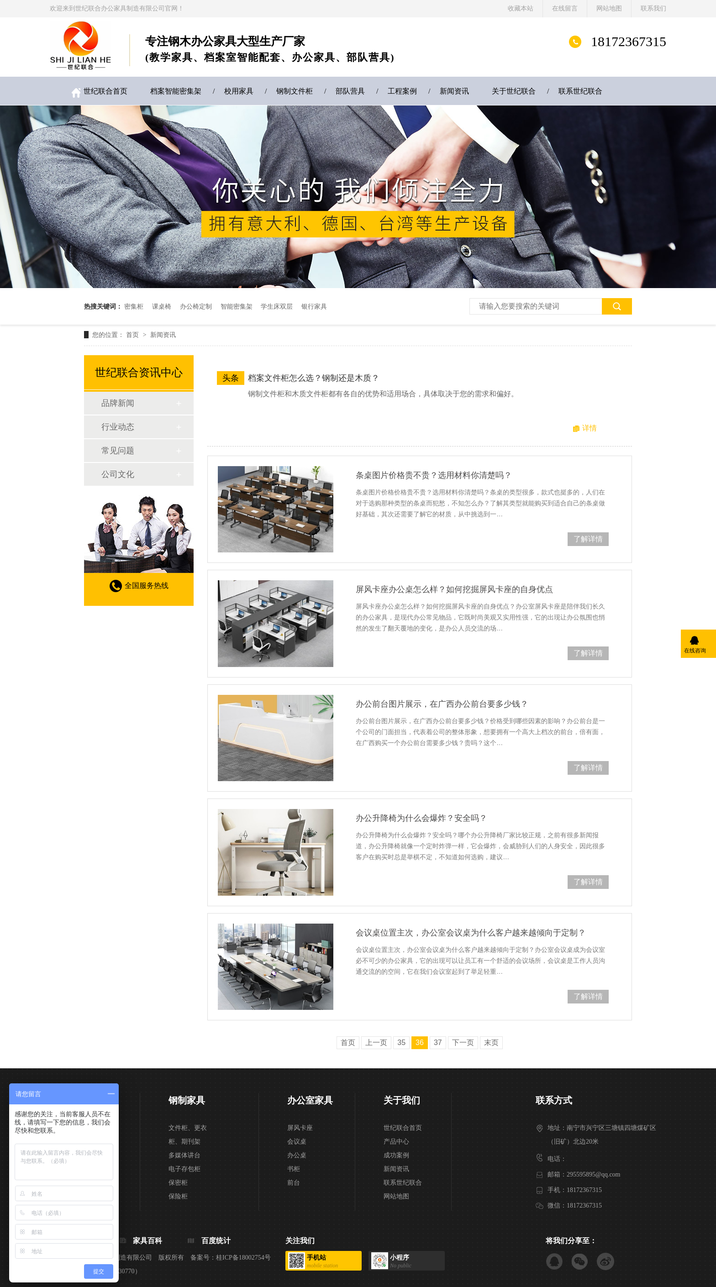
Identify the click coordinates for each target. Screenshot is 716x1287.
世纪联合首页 (105, 91)
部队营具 (350, 91)
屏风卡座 (300, 1127)
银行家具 (314, 306)
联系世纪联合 (580, 91)
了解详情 (588, 539)
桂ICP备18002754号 (243, 1257)
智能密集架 (237, 306)
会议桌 (296, 1141)
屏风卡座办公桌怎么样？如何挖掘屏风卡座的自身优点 (454, 589)
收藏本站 (520, 8)
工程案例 (402, 91)
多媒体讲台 (184, 1155)
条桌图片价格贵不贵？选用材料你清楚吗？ (434, 475)
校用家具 (238, 91)
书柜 (293, 1169)
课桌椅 (161, 306)
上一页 (376, 1042)
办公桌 (296, 1155)
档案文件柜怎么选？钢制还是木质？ (313, 378)
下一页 (463, 1042)
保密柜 (178, 1182)
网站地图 (609, 8)
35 (401, 1042)
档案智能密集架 (175, 91)
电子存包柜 (184, 1169)
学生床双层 (277, 306)
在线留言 (565, 8)
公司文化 (117, 474)
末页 (491, 1042)
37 (438, 1042)
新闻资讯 (454, 91)
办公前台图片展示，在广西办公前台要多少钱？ (442, 704)
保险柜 (178, 1196)
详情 (589, 428)
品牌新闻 (117, 403)
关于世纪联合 (514, 91)
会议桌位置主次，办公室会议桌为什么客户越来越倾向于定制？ (471, 932)
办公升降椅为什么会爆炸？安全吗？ (421, 818)
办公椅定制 (196, 306)
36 (420, 1042)
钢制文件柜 (294, 91)
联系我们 (653, 8)
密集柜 (133, 306)
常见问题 (117, 450)
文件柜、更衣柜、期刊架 (187, 1134)
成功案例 (396, 1155)
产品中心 (396, 1141)
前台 (293, 1182)
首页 (133, 334)
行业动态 (117, 426)
